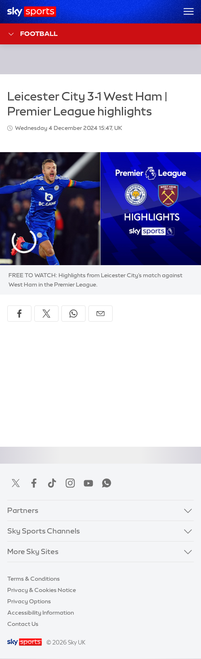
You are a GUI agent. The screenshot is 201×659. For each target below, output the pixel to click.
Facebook (34, 483)
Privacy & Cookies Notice (41, 590)
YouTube (88, 483)
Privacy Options (29, 601)
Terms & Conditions (33, 579)
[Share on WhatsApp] (73, 313)
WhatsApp (106, 483)
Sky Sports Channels (43, 531)
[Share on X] (46, 313)
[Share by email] (100, 313)
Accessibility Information (40, 612)
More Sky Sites (33, 551)
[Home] (31, 11)
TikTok (52, 483)
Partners (22, 510)
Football (32, 34)
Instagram (70, 483)
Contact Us (22, 624)
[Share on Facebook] (19, 313)
